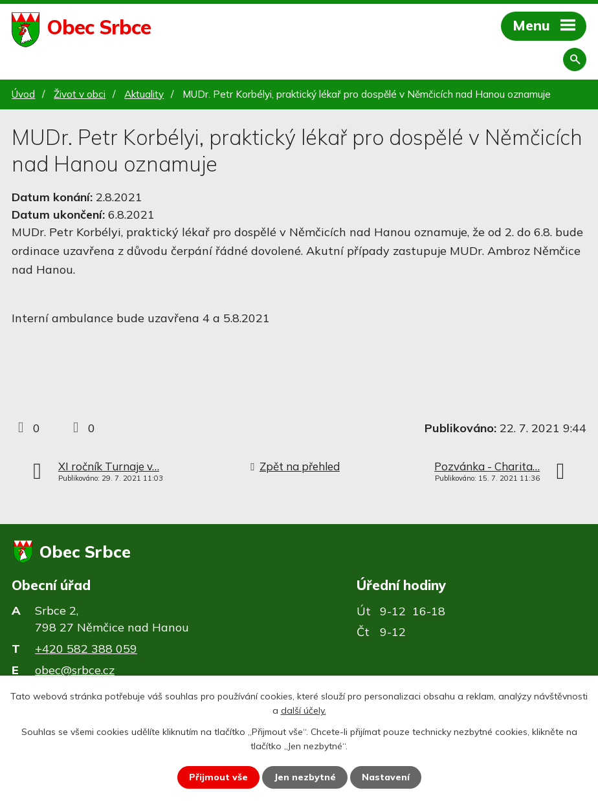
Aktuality (144, 94)
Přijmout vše (218, 777)
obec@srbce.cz (75, 670)
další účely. (303, 710)
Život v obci (79, 94)
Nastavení (386, 777)
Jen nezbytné (305, 777)
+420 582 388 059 (86, 648)
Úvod (23, 94)
